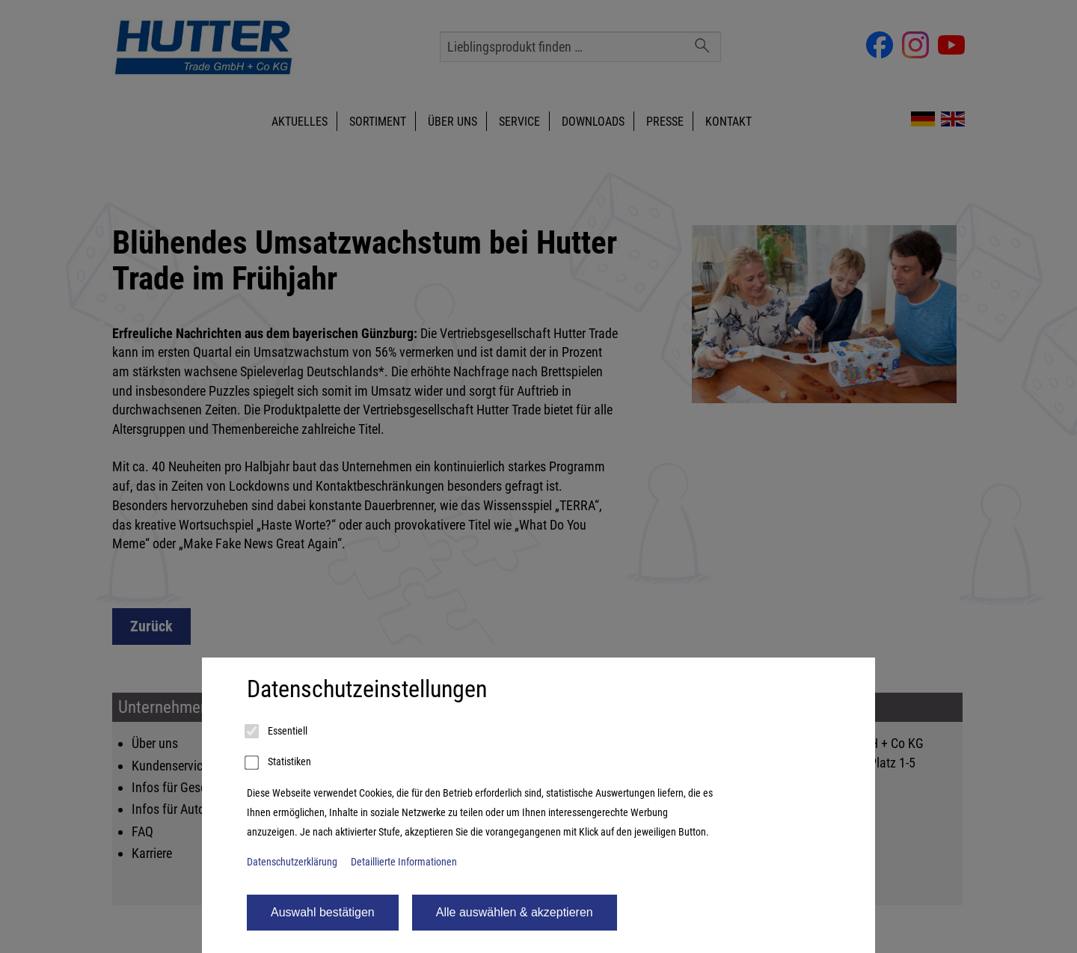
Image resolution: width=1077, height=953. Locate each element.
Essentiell (277, 731)
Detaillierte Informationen (404, 862)
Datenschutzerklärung (292, 862)
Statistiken (279, 763)
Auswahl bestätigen (323, 912)
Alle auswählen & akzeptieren (514, 912)
